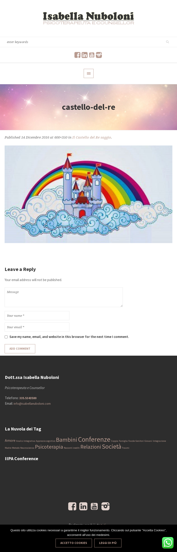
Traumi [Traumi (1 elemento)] (125, 447)
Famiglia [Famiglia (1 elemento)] (123, 440)
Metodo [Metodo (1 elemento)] (16, 447)
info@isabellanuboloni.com (32, 403)
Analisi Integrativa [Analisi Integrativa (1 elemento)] (25, 440)
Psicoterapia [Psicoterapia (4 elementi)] (49, 446)
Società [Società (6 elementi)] (111, 446)
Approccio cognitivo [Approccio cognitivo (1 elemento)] (45, 440)
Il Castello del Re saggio (91, 137)
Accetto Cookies (73, 543)
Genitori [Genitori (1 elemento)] (140, 440)
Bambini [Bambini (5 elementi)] (66, 439)
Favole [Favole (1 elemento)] (131, 440)
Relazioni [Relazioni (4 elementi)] (90, 446)
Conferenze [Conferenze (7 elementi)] (94, 439)
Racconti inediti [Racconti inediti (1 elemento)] (72, 447)
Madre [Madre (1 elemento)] (8, 447)
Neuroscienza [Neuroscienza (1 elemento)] (27, 447)
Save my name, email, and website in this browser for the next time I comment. (69, 336)
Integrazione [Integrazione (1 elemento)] (159, 440)
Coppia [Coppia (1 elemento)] (114, 440)
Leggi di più (108, 543)
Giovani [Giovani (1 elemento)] (148, 440)
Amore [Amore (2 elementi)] (10, 440)
